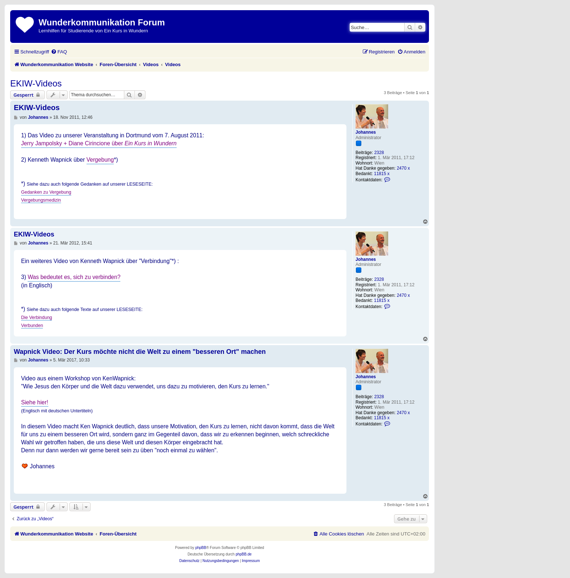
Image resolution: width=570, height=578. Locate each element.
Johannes (366, 132)
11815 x (382, 173)
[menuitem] (59, 52)
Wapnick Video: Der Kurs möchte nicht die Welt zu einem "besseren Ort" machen (140, 351)
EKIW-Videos (36, 83)
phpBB (200, 548)
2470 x (403, 168)
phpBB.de (244, 554)
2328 (379, 152)
